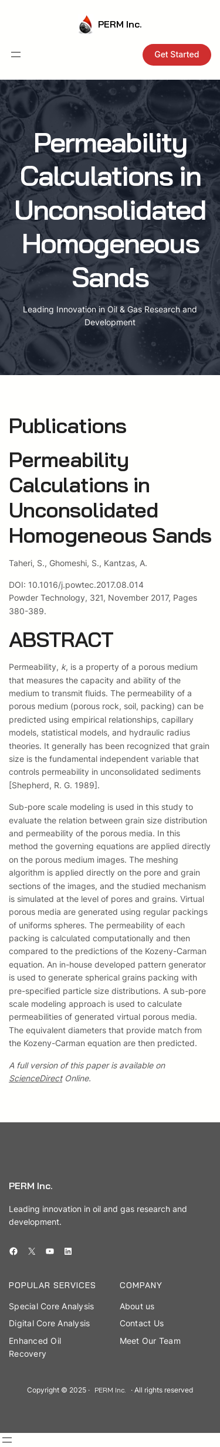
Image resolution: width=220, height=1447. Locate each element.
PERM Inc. (120, 24)
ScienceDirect (35, 1078)
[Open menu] (16, 54)
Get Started (176, 54)
